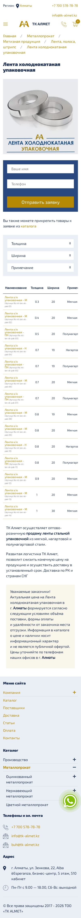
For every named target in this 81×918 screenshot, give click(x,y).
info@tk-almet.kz (64, 15)
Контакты (11, 738)
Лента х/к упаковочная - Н (15, 350)
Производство (15, 759)
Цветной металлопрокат (27, 804)
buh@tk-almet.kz (25, 844)
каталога (28, 226)
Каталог (10, 700)
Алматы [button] (25, 5)
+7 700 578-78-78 (65, 5)
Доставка (11, 715)
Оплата (9, 730)
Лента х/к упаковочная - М (16, 301)
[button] (5, 24)
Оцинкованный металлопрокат (19, 779)
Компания (11, 692)
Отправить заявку (41, 202)
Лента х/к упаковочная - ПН (14, 334)
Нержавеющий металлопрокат (19, 793)
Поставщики (14, 707)
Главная (9, 36)
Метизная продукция (21, 41)
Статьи (9, 723)
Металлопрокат (40, 36)
